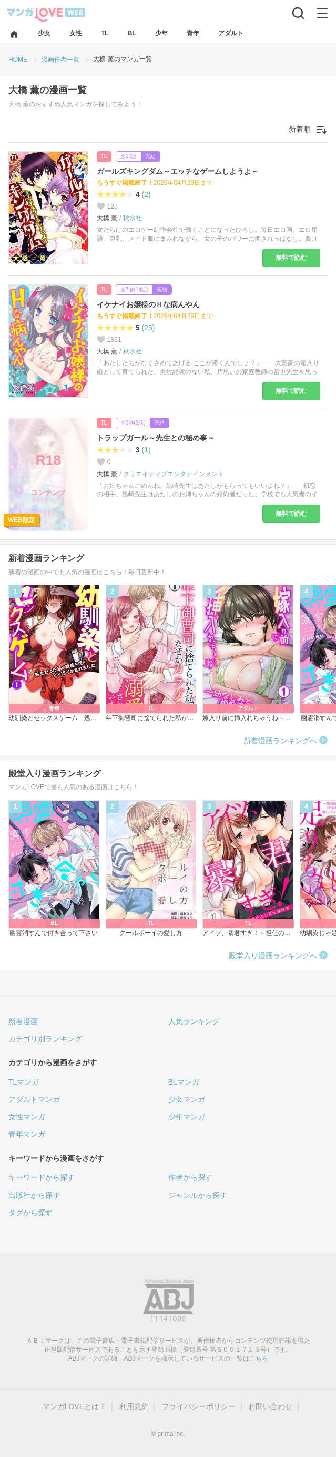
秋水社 (132, 218)
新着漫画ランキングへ (280, 740)
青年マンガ (26, 1134)
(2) (146, 194)
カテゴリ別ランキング (45, 1039)
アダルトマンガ (34, 1099)
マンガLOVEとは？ (74, 1406)
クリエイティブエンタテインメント (173, 474)
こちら (258, 1358)
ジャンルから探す (197, 1195)
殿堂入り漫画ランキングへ (273, 955)
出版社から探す (34, 1195)
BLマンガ (183, 1082)
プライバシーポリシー (199, 1406)
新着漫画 (23, 1021)
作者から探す (190, 1177)
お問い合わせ (270, 1406)
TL (104, 156)
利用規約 (134, 1406)
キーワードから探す (41, 1177)
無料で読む (291, 257)
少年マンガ (186, 1117)
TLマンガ (23, 1082)
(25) (148, 327)
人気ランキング (194, 1021)
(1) (146, 450)
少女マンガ (186, 1099)
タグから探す (30, 1212)
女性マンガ (26, 1117)
